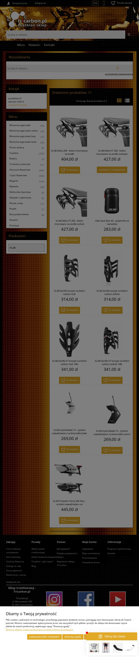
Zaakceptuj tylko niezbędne (44, 636)
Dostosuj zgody (72, 636)
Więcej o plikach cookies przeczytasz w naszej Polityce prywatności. (39, 629)
